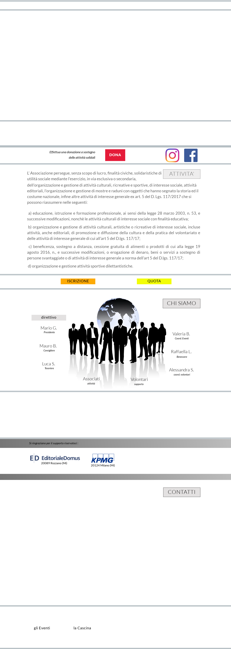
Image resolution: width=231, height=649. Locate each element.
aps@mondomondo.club (181, 627)
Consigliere (49, 350)
